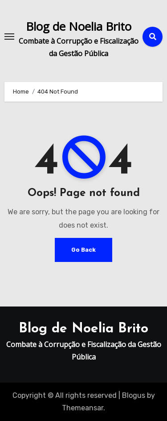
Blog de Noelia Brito (78, 26)
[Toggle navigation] (9, 36)
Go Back (83, 249)
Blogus (133, 395)
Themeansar (82, 408)
